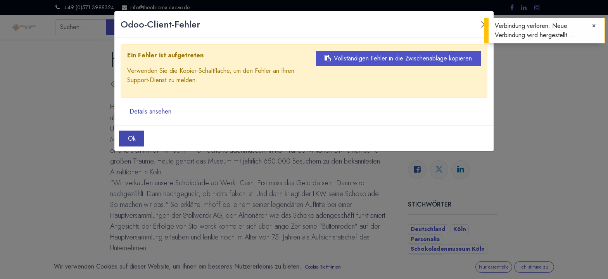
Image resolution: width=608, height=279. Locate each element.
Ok (132, 138)
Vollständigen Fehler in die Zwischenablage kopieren (398, 58)
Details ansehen (150, 111)
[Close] (594, 26)
